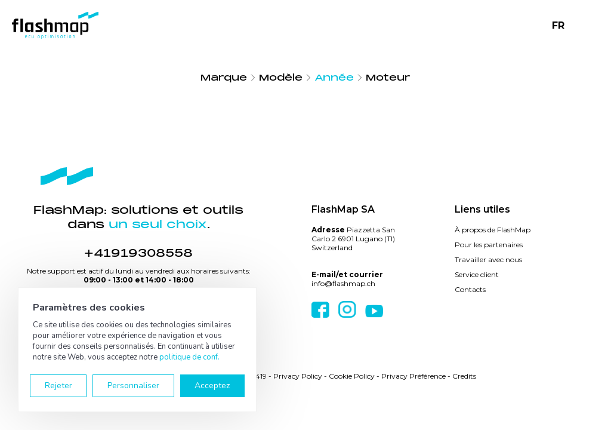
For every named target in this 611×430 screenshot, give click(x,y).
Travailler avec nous (488, 259)
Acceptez (212, 385)
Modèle (281, 77)
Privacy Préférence (413, 375)
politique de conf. (189, 357)
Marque (223, 77)
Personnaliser (133, 385)
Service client (477, 274)
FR (558, 25)
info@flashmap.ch (343, 283)
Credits (464, 375)
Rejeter (58, 385)
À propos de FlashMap (492, 229)
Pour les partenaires (489, 244)
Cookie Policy (352, 375)
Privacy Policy (297, 375)
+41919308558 (138, 253)
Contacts (470, 289)
